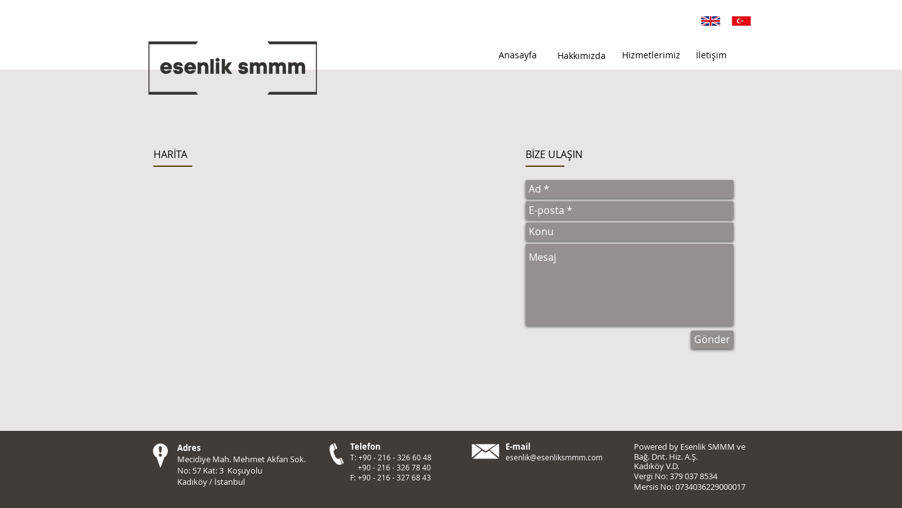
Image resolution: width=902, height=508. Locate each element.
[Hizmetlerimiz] (651, 55)
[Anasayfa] (517, 55)
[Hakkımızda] (581, 55)
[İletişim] (711, 55)
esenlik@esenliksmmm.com (554, 457)
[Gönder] (712, 340)
